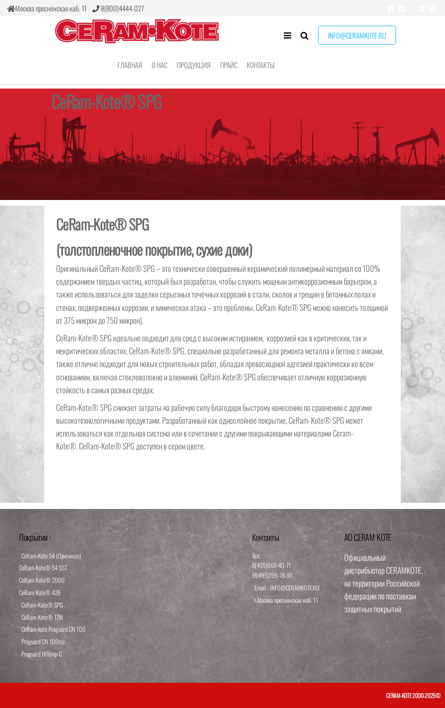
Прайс (228, 65)
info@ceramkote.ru (357, 35)
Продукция (194, 65)
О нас (159, 65)
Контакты (260, 65)
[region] (222, 144)
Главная (129, 65)
